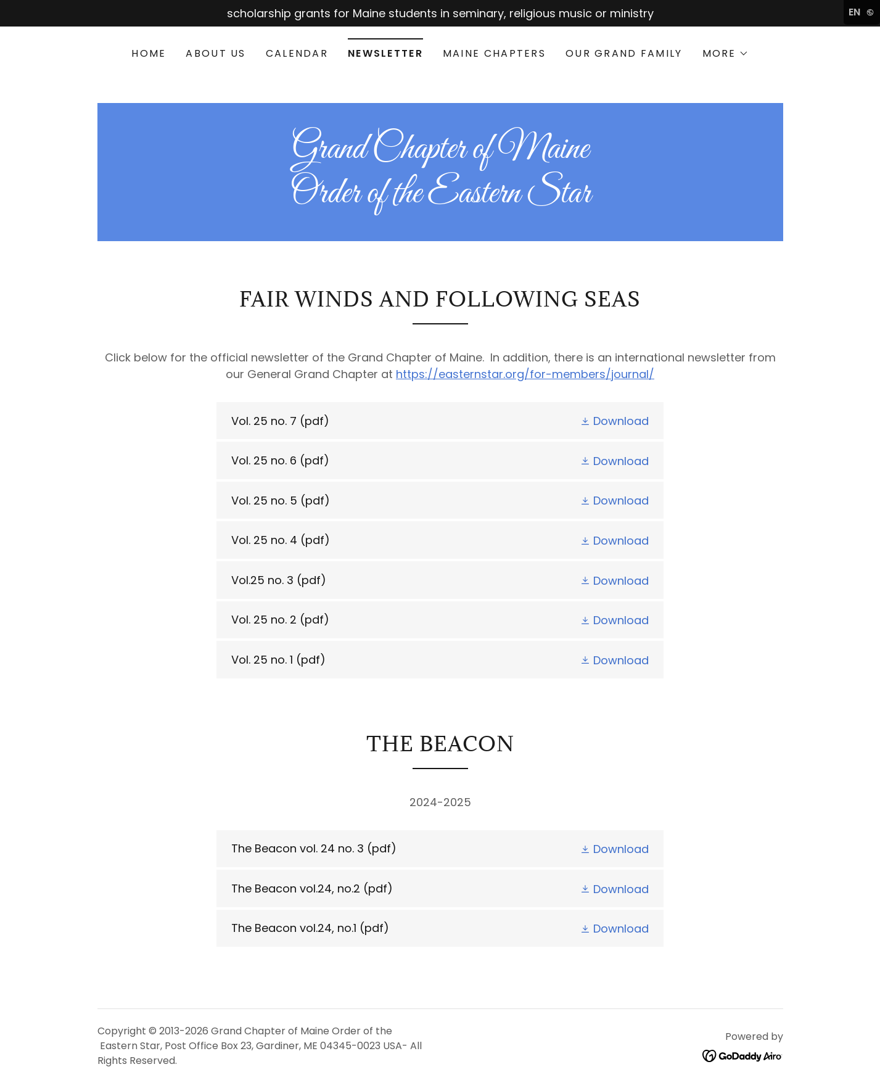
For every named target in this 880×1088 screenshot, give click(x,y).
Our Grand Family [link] (624, 53)
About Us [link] (215, 53)
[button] (725, 53)
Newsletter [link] (385, 53)
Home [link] (148, 53)
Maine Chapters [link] (494, 53)
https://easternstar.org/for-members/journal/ (525, 374)
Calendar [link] (297, 53)
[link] (440, 198)
